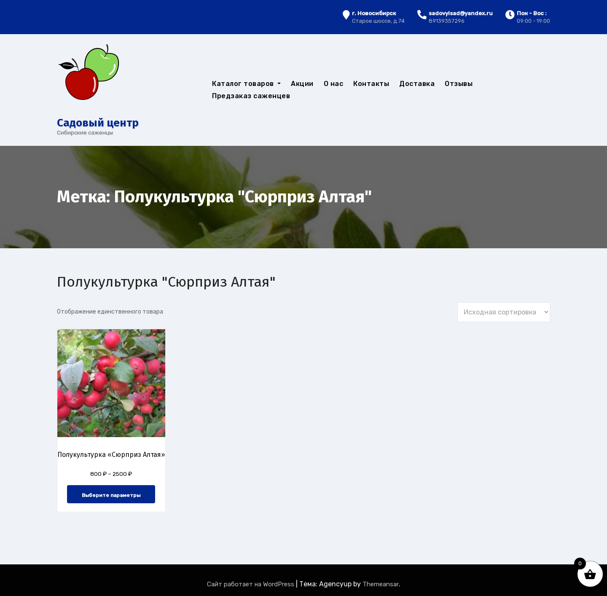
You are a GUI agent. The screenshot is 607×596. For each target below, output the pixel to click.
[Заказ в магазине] (503, 312)
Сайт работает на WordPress (251, 584)
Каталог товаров (246, 84)
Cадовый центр (98, 122)
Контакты (371, 84)
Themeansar (381, 584)
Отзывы (459, 84)
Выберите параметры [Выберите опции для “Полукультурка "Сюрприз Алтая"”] (111, 495)
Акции (302, 84)
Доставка (417, 84)
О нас (334, 84)
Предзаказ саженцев (251, 96)
